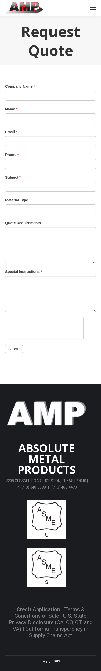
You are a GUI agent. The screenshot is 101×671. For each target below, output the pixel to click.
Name (11, 109)
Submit (14, 349)
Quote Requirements (23, 223)
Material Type (16, 200)
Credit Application (38, 609)
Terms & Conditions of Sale (49, 612)
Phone (12, 154)
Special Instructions (23, 272)
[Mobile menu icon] (93, 8)
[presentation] (44, 327)
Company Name (20, 86)
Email (11, 132)
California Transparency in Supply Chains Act (56, 632)
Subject (13, 177)
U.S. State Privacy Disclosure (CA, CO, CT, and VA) (51, 622)
